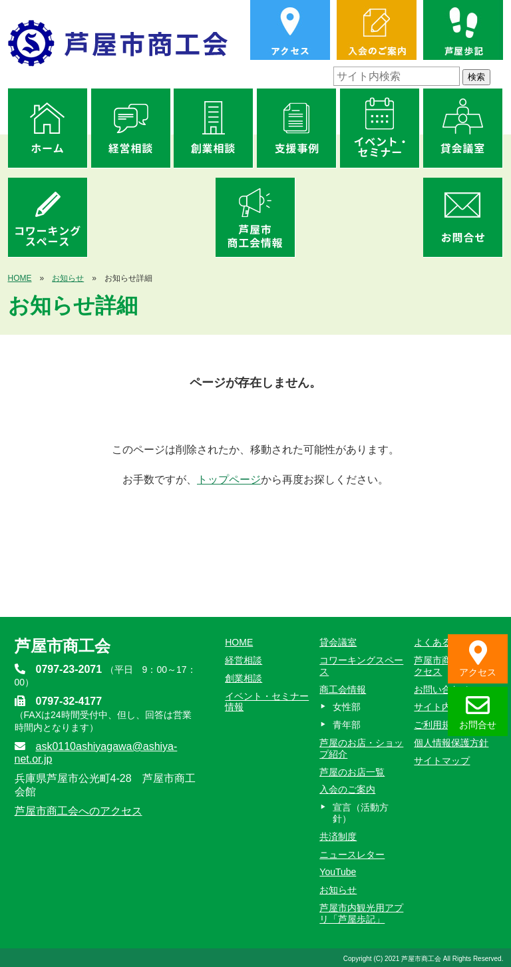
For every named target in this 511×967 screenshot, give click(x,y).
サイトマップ (442, 760)
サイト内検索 (442, 706)
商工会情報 (342, 689)
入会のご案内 (347, 789)
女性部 (347, 706)
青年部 (347, 724)
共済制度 (338, 836)
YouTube (337, 872)
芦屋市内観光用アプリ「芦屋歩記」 (361, 913)
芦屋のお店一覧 (352, 772)
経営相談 (243, 660)
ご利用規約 (437, 724)
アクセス (477, 659)
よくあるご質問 (446, 642)
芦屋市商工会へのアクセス (78, 811)
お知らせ (68, 278)
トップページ (229, 479)
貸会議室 (338, 642)
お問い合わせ (442, 689)
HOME (20, 278)
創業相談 (243, 678)
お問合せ (477, 711)
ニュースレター (352, 854)
